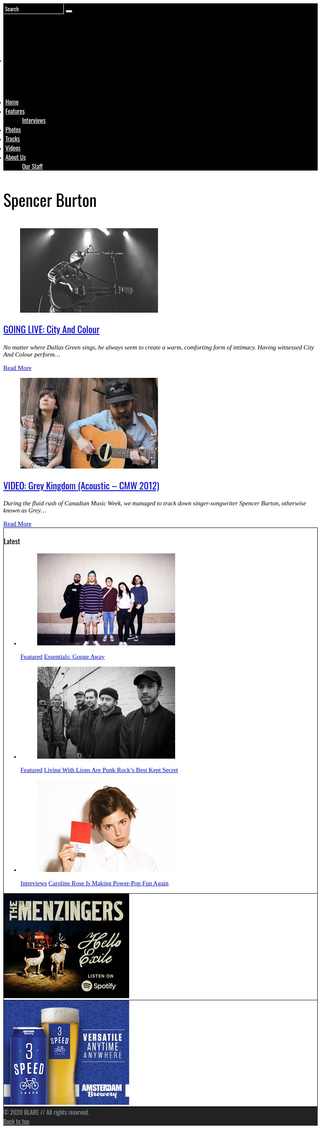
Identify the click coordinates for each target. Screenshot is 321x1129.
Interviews (34, 120)
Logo (26, 76)
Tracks (12, 138)
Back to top (16, 1121)
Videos (12, 147)
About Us (15, 156)
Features (15, 110)
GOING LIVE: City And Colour (51, 329)
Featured (31, 656)
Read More (17, 367)
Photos (13, 129)
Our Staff (32, 166)
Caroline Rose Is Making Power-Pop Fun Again (108, 883)
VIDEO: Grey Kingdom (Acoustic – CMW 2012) (81, 485)
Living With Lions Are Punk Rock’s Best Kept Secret (111, 770)
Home (11, 101)
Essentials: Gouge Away (74, 656)
